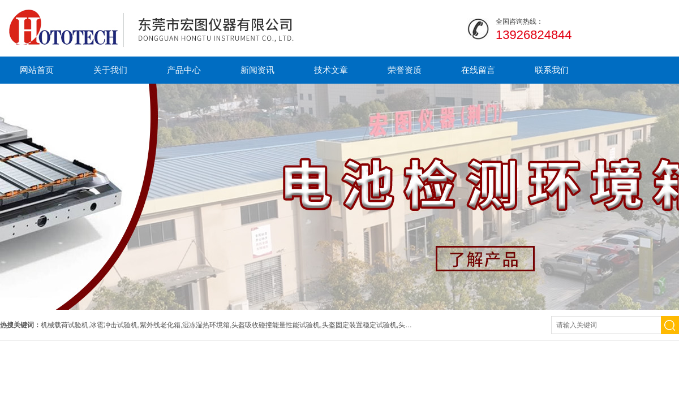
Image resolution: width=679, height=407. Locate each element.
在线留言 (478, 70)
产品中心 (184, 70)
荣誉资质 (405, 70)
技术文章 (331, 70)
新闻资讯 (257, 70)
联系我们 (552, 70)
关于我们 (110, 70)
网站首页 (37, 70)
